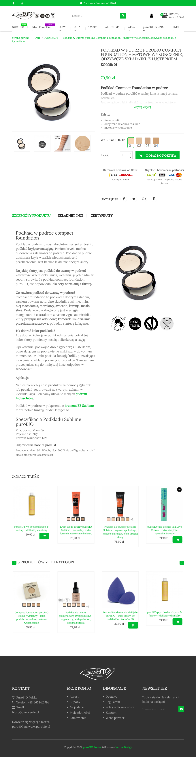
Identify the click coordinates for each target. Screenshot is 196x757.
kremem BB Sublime (79, 406)
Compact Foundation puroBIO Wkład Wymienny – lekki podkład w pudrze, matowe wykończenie (31, 607)
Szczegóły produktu (31, 215)
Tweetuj (134, 199)
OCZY (62, 27)
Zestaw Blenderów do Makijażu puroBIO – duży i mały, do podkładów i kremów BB (120, 605)
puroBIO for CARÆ (154, 27)
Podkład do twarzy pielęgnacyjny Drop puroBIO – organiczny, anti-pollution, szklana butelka (75, 607)
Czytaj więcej (142, 107)
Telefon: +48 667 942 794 (30, 702)
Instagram (22, 3)
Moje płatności (80, 712)
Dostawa (111, 697)
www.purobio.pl (39, 727)
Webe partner (115, 718)
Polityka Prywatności (120, 707)
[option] (22, 143)
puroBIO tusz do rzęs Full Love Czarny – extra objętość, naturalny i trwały (164, 520)
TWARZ (92, 27)
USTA (77, 27)
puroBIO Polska (92, 747)
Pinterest (154, 199)
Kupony (75, 702)
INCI (176, 27)
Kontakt (111, 712)
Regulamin (113, 702)
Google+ (144, 199)
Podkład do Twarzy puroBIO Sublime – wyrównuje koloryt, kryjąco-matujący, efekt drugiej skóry (120, 522)
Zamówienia (78, 718)
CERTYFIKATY (102, 215)
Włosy (131, 27)
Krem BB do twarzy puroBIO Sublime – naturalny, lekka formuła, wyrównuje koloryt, (76, 520)
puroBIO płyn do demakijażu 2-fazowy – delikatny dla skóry (31, 518)
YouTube (18, 3)
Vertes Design (123, 747)
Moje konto (79, 688)
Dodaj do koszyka (157, 155)
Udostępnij (123, 199)
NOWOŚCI (19, 26)
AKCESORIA (112, 27)
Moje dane (77, 707)
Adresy (74, 697)
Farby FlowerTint (43, 26)
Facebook (14, 3)
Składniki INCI (70, 215)
